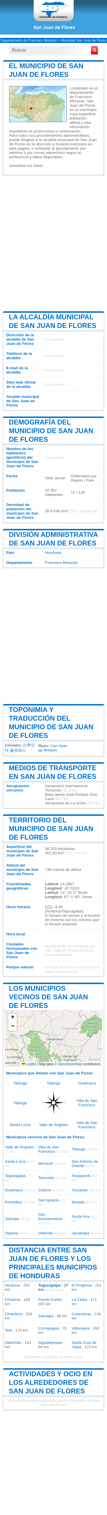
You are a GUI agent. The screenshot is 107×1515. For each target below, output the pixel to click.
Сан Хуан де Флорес (52, 748)
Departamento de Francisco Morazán (29, 40)
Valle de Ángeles (53, 1125)
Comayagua (48, 1328)
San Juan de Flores (54, 27)
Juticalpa (46, 1316)
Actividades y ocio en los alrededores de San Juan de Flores (50, 1382)
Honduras (53, 552)
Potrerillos (13, 1202)
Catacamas (81, 1314)
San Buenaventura (50, 1216)
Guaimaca (87, 1083)
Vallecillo (45, 1233)
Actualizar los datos (26, 165)
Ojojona (11, 1233)
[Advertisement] (53, 242)
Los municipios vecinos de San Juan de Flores (48, 996)
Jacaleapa (80, 1233)
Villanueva (80, 1328)
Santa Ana (81, 1216)
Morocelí (45, 1163)
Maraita (78, 1202)
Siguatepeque (50, 1342)
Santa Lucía (20, 1125)
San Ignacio (48, 1200)
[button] (12, 1017)
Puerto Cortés (50, 1299)
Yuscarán (80, 1190)
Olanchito (13, 1342)
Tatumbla (46, 1178)
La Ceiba (79, 1299)
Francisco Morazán (61, 562)
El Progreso (82, 1285)
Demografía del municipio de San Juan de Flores (51, 430)
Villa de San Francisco (86, 1102)
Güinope (12, 1219)
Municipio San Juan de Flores (83, 40)
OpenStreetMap (70, 1064)
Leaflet (29, 1064)
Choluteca (13, 1314)
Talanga (20, 1083)
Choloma (12, 1299)
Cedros (44, 1190)
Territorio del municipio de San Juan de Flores (51, 828)
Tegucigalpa (15, 1176)
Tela (8, 1330)
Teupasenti (81, 1176)
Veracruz (12, 1285)
